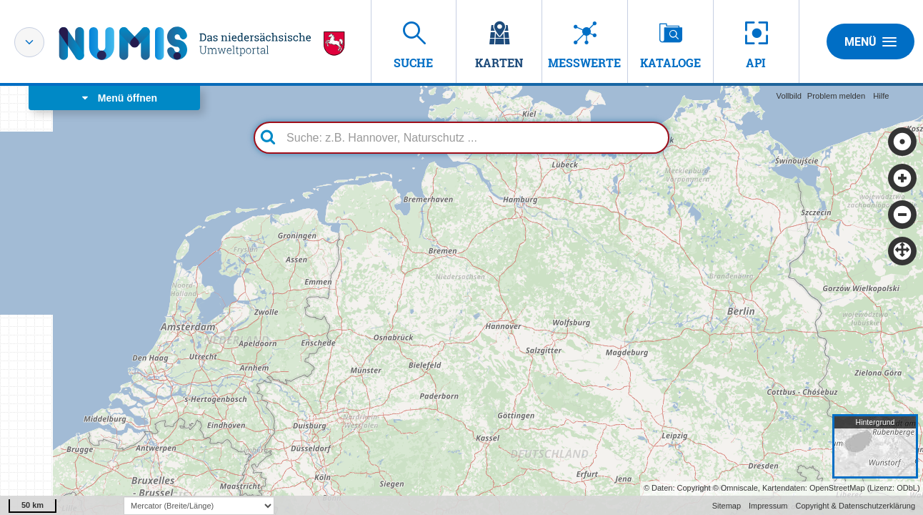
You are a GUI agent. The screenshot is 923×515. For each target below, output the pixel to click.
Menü (870, 41)
